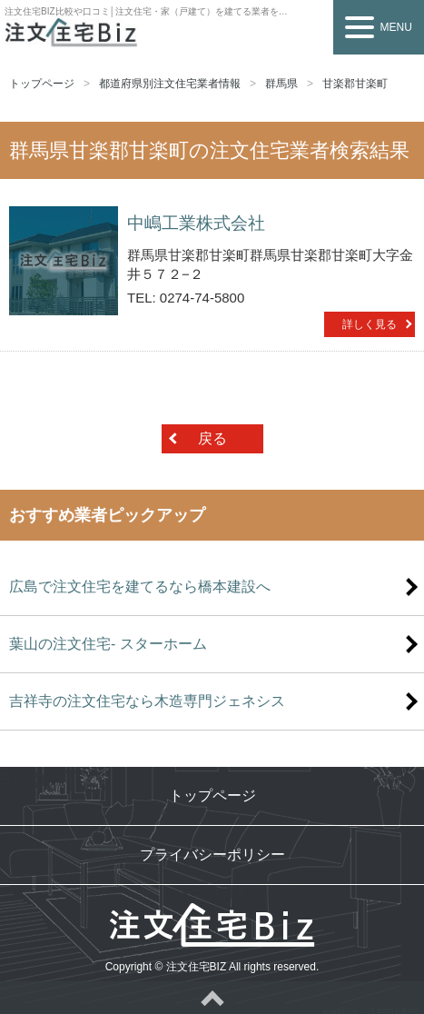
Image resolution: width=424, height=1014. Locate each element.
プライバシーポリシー (212, 854)
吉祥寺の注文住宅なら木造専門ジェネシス (147, 701)
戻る (212, 438)
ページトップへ (212, 997)
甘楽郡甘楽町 (355, 83)
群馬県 (281, 83)
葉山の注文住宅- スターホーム (108, 643)
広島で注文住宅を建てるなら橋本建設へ (140, 586)
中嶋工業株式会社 (196, 223)
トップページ (41, 83)
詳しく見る (369, 324)
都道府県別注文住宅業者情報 (170, 83)
